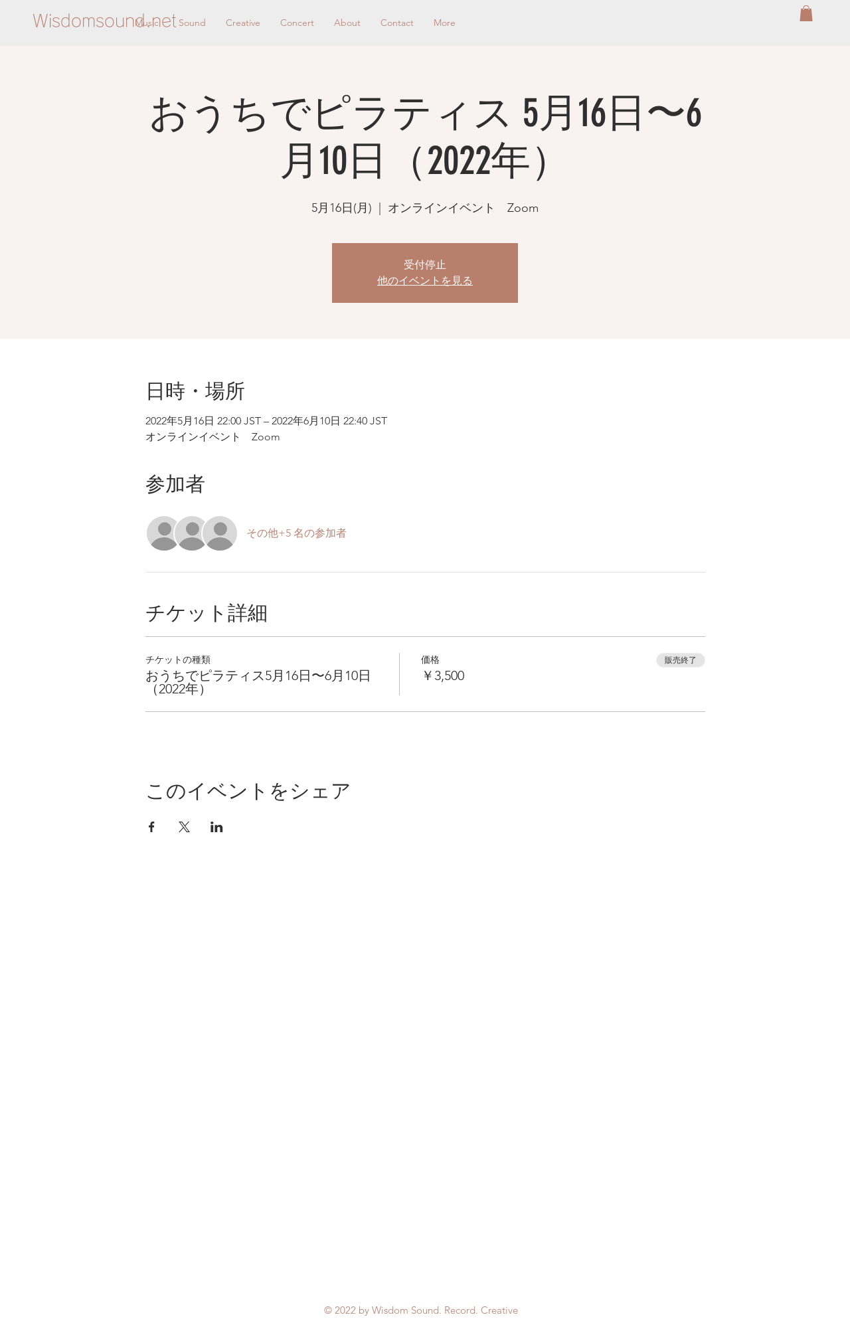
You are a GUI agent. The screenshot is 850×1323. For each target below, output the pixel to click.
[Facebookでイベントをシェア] (151, 827)
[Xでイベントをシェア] (184, 827)
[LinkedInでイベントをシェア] (217, 827)
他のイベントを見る (425, 280)
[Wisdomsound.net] (105, 20)
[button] (806, 13)
